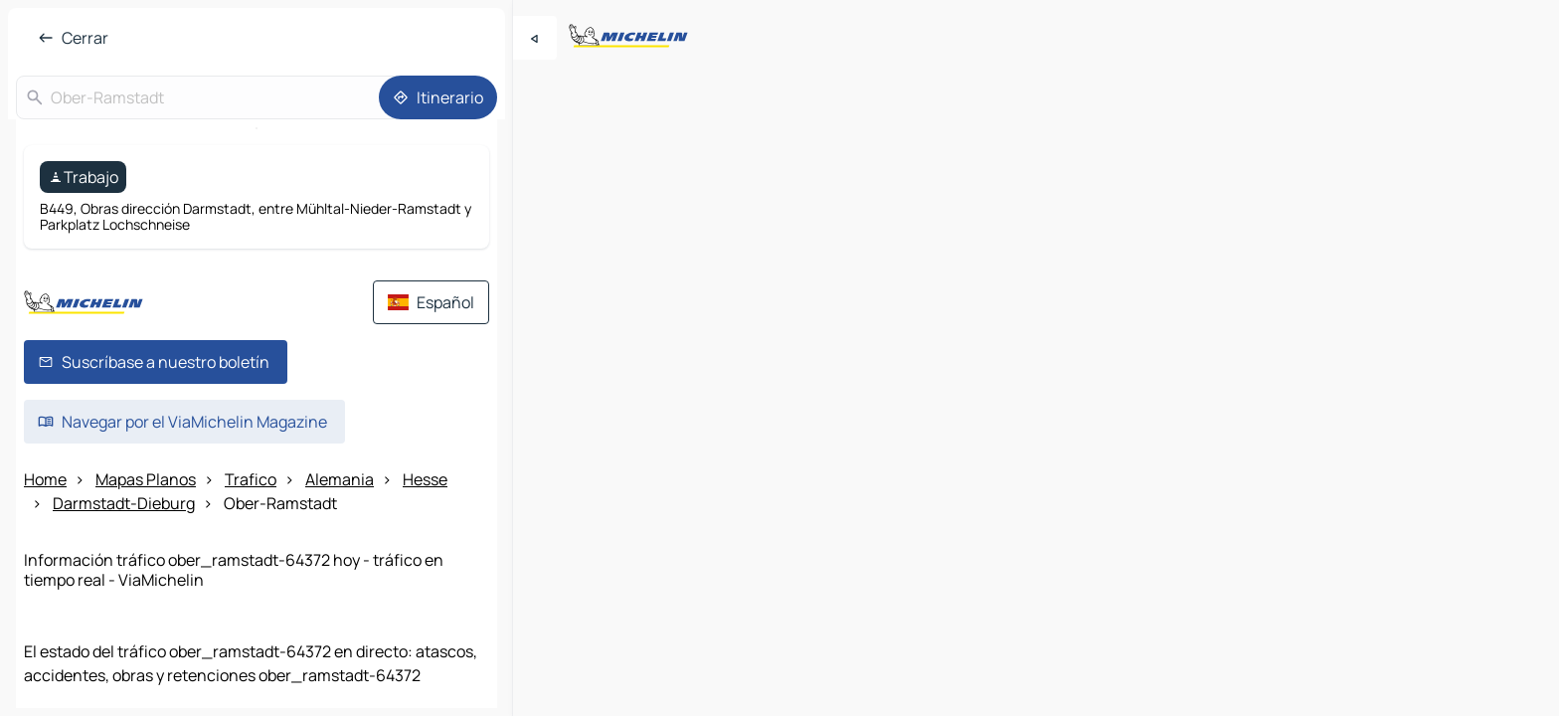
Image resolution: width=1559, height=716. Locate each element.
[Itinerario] (438, 97)
